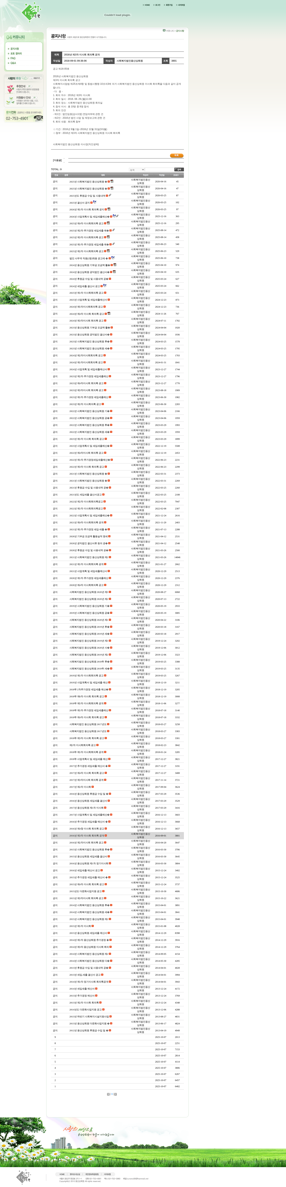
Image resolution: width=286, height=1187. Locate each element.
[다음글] (57, 160)
